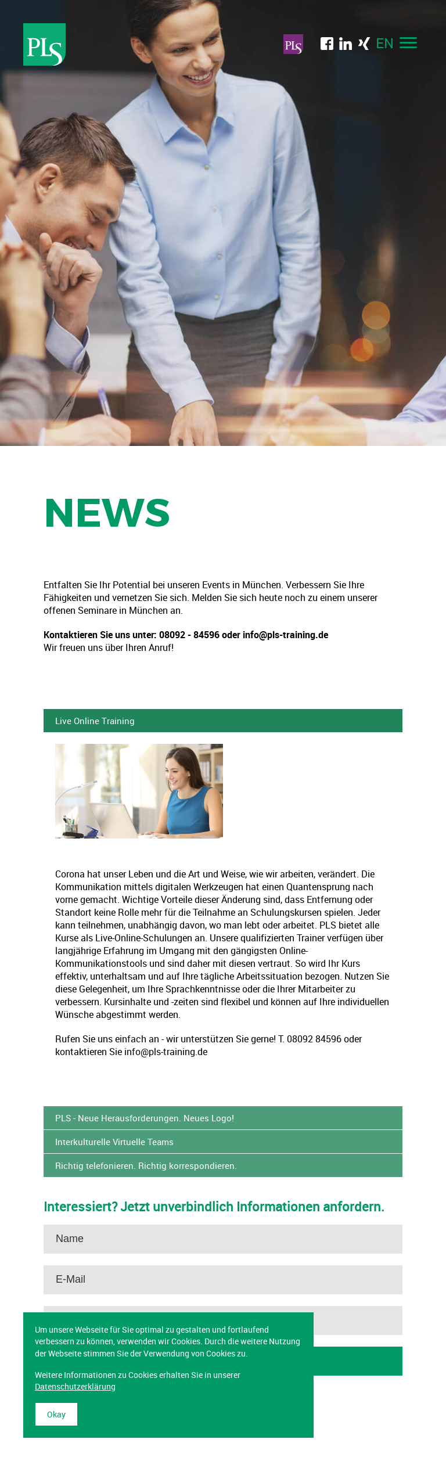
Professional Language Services (44, 44)
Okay (56, 1414)
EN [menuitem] (385, 43)
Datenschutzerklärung (75, 1386)
